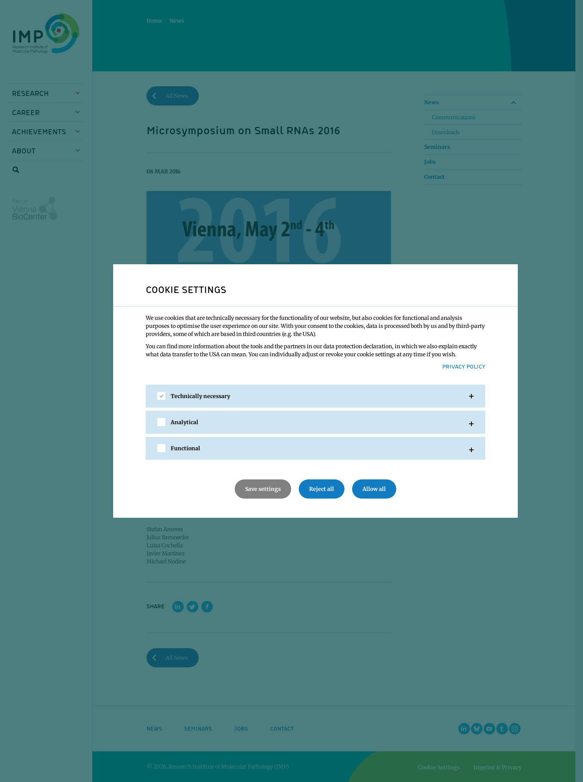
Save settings (263, 489)
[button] (315, 396)
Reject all (321, 489)
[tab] (315, 396)
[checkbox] (161, 396)
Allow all (374, 489)
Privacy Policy (463, 366)
